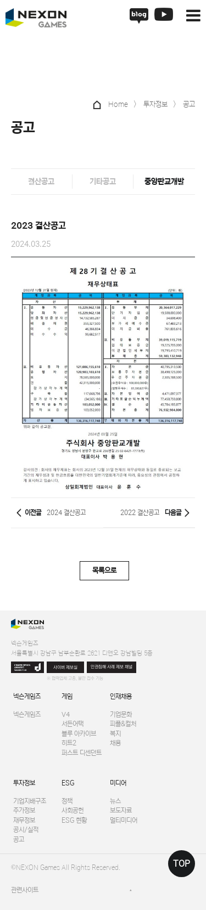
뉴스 (115, 801)
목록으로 (104, 571)
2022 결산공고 (139, 512)
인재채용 (121, 696)
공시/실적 (25, 829)
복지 (115, 733)
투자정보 (24, 783)
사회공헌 (72, 810)
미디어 (118, 783)
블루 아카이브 (79, 733)
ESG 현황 (74, 820)
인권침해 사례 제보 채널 (111, 667)
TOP (181, 863)
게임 (67, 696)
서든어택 (72, 723)
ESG (68, 783)
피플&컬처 (123, 723)
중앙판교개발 (164, 181)
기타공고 (103, 181)
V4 (66, 714)
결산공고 (41, 181)
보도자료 (121, 810)
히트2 (69, 743)
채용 (115, 743)
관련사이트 (24, 890)
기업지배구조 (29, 801)
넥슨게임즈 (27, 696)
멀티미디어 (123, 820)
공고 (18, 839)
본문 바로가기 (0, 0)
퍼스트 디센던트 (82, 752)
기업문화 (121, 714)
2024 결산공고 (66, 512)
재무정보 (24, 820)
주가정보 (24, 810)
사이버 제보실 (65, 667)
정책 (67, 801)
